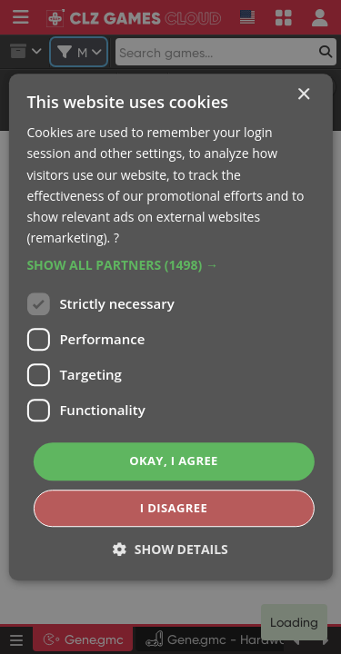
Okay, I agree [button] (173, 460)
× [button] (303, 95)
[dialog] (170, 327)
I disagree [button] (173, 508)
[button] (170, 265)
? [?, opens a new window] (116, 237)
